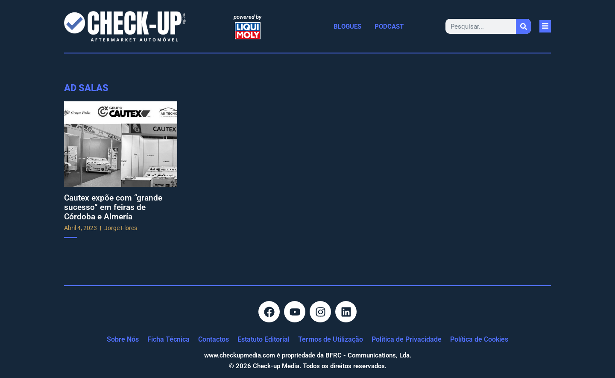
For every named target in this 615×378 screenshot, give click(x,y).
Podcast (389, 26)
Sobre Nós (123, 339)
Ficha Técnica (168, 339)
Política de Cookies (479, 339)
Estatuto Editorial (263, 339)
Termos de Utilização (330, 339)
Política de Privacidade (407, 339)
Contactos (213, 339)
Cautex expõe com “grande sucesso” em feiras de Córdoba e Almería (113, 207)
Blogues (347, 26)
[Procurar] (523, 26)
